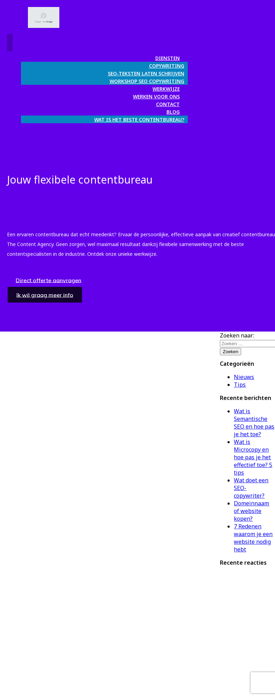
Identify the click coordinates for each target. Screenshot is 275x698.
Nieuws (244, 377)
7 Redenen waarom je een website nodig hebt (253, 537)
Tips (240, 384)
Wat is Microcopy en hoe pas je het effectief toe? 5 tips (253, 457)
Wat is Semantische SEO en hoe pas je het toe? (254, 422)
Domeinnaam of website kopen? (251, 510)
